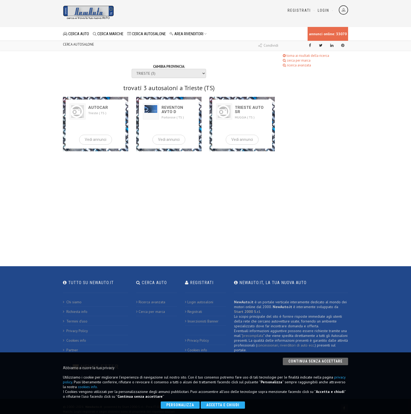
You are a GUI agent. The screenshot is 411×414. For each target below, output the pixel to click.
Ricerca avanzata (150, 302)
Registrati (299, 10)
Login (323, 10)
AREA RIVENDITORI (188, 33)
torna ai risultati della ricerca (306, 55)
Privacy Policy (75, 330)
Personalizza (180, 405)
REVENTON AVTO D (172, 109)
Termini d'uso (75, 321)
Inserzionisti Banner (202, 321)
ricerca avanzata (297, 65)
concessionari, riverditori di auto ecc (285, 345)
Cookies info (74, 340)
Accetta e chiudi (223, 405)
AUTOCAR (98, 107)
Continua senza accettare (315, 361)
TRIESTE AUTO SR (249, 109)
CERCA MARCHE (108, 33)
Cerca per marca (150, 311)
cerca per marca (297, 60)
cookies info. (88, 386)
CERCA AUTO (76, 33)
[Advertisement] (181, 13)
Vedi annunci (95, 139)
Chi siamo (72, 302)
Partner (70, 350)
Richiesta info (75, 311)
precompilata (252, 335)
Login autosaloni (199, 302)
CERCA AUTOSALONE (146, 33)
